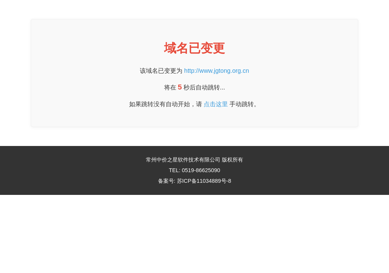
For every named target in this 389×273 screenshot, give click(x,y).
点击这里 (216, 104)
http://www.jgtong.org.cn (216, 70)
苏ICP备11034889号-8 (204, 181)
